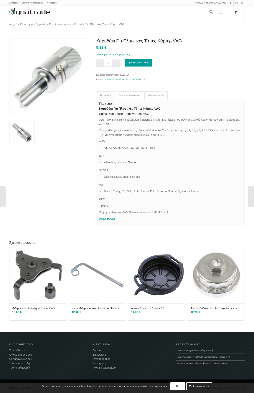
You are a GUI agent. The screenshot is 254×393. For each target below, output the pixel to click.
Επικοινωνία (100, 354)
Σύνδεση (13, 3)
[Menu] (221, 12)
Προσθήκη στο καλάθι (138, 62)
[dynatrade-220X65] (29, 12)
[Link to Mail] (242, 3)
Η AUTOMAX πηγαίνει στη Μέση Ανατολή (194, 350)
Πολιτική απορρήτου (104, 367)
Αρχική (13, 24)
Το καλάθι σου (17, 350)
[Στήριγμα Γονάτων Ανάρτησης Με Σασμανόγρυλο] (3, 196)
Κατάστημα (26, 24)
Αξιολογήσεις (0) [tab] (156, 95)
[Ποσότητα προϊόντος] (108, 63)
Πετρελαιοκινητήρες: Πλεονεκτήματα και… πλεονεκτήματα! (201, 363)
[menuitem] (14, 3)
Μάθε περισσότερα (199, 386)
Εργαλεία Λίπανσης (60, 24)
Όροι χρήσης (100, 363)
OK (178, 386)
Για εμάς (97, 350)
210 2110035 (220, 3)
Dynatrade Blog (101, 358)
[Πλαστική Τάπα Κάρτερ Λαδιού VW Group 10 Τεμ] (251, 196)
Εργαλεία (41, 24)
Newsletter (52, 3)
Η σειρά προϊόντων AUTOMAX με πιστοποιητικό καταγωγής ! (203, 357)
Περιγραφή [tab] (105, 95)
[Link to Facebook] (230, 3)
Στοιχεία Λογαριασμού (32, 3)
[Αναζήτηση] (211, 12)
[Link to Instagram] (236, 3)
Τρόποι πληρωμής (19, 367)
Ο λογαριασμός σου (20, 354)
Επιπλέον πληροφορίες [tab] (130, 95)
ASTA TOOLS (139, 79)
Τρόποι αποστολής (20, 363)
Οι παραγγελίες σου (20, 358)
